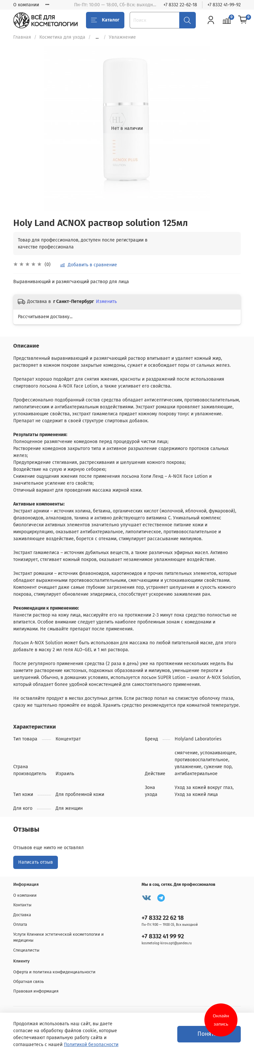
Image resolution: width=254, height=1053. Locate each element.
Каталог (105, 20)
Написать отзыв (35, 862)
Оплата (20, 924)
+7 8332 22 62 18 (163, 917)
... (97, 37)
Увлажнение (122, 37)
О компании (26, 5)
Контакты (22, 904)
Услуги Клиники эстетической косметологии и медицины (58, 937)
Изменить (106, 301)
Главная (22, 37)
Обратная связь (28, 981)
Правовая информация (36, 991)
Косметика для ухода (62, 37)
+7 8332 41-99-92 (224, 5)
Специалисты (26, 950)
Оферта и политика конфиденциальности (54, 971)
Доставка (22, 914)
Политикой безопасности (91, 1044)
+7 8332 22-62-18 (180, 5)
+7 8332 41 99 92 (163, 936)
